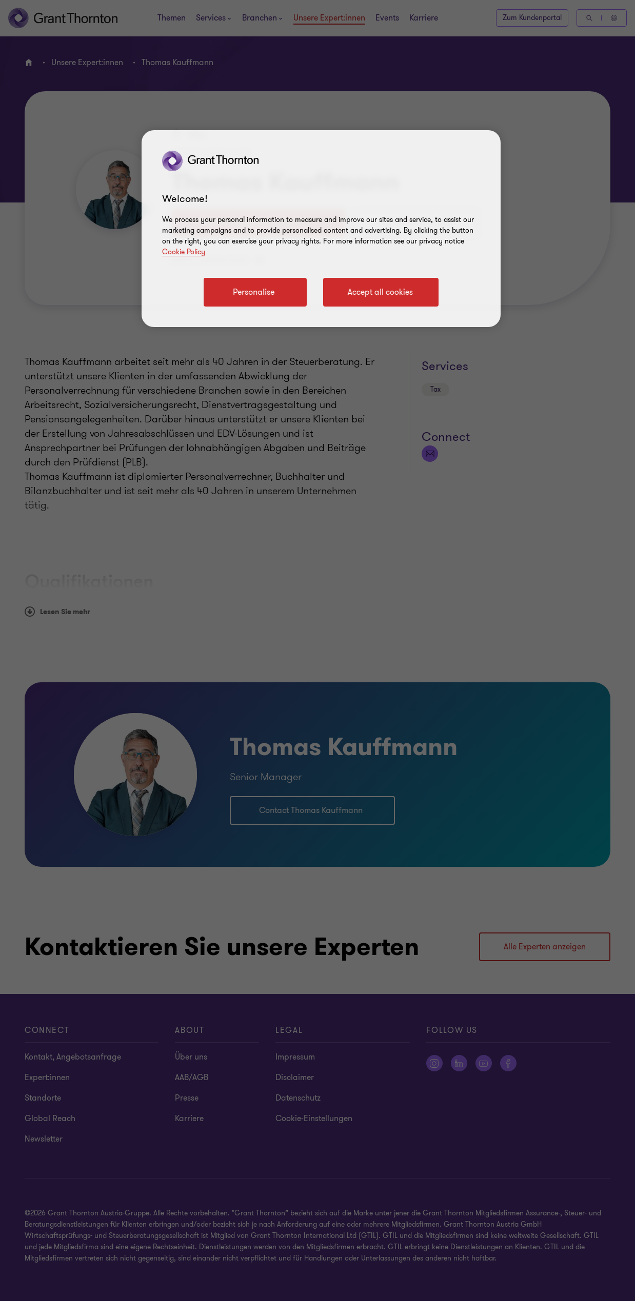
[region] (321, 228)
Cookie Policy (183, 252)
